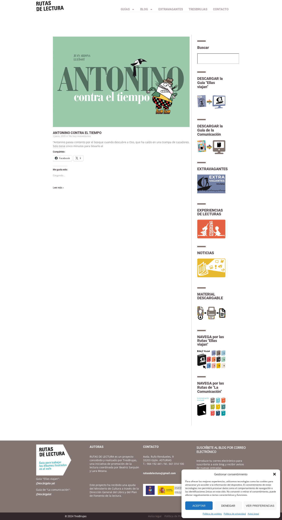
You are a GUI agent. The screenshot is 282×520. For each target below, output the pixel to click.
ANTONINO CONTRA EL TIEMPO (77, 133)
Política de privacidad (235, 513)
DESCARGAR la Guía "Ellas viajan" (210, 82)
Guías (128, 9)
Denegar (228, 505)
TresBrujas (198, 9)
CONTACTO (221, 9)
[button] (274, 474)
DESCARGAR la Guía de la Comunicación (210, 130)
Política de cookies (212, 513)
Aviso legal (253, 513)
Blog (146, 9)
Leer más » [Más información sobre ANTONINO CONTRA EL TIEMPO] (58, 187)
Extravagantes (170, 9)
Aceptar (199, 505)
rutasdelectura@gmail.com (159, 473)
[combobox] (218, 58)
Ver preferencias (260, 505)
